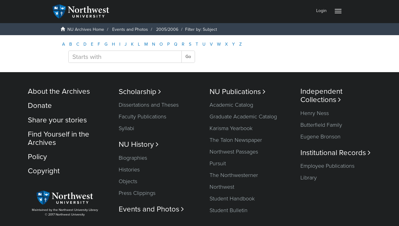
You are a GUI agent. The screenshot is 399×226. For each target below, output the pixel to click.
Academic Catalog (231, 104)
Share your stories (57, 120)
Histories (129, 169)
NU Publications (237, 91)
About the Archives (59, 91)
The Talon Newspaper (236, 140)
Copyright (44, 170)
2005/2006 (167, 29)
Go (188, 56)
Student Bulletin (229, 210)
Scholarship (140, 91)
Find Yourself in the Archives (58, 138)
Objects (128, 181)
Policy (37, 156)
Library (308, 177)
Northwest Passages (234, 151)
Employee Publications (327, 165)
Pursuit (218, 163)
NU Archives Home (85, 29)
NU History (139, 144)
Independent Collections (321, 95)
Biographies (133, 157)
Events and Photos (130, 29)
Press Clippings (137, 193)
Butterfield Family (321, 124)
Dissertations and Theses (149, 104)
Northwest (222, 186)
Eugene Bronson (320, 136)
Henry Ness (314, 113)
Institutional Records (335, 152)
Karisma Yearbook (231, 128)
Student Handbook (232, 198)
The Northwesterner (234, 175)
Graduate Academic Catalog (243, 116)
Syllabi (126, 128)
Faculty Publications (142, 116)
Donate (40, 105)
